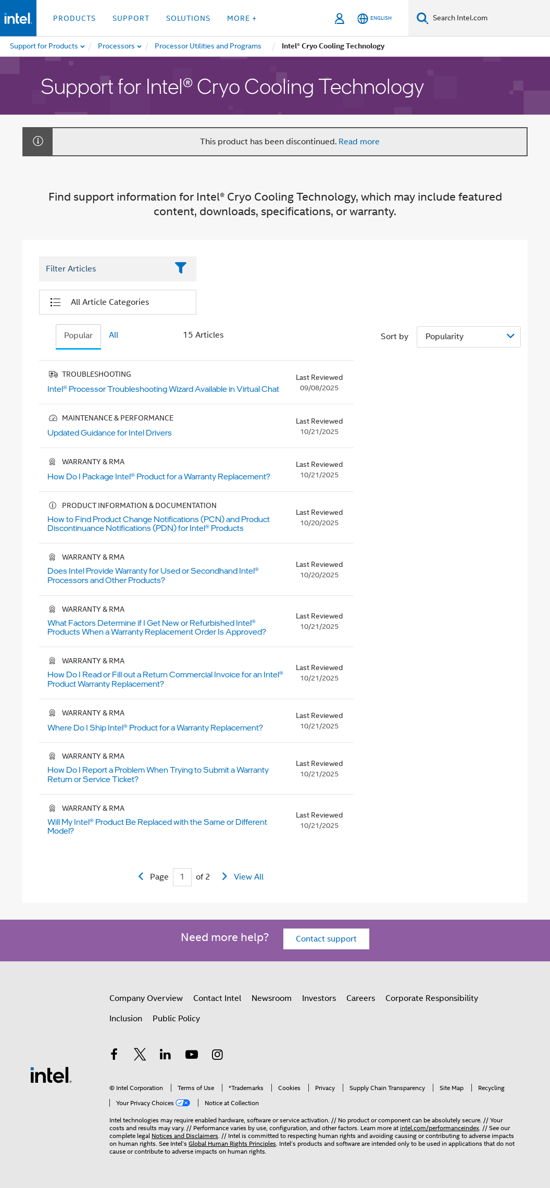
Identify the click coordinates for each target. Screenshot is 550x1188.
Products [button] (74, 18)
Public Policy (176, 1018)
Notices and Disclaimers (185, 1136)
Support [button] (131, 18)
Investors (319, 998)
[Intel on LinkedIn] (165, 1056)
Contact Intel (217, 998)
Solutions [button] (188, 18)
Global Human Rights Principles (232, 1143)
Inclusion (125, 1018)
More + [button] (242, 18)
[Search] (423, 17)
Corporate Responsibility (431, 998)
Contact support (326, 939)
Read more (359, 142)
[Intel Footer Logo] (51, 1074)
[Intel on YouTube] (192, 1056)
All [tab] (113, 335)
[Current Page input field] (182, 877)
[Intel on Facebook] (114, 1056)
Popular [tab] (78, 335)
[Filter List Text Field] (103, 269)
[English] (374, 18)
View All (249, 877)
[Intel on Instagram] (217, 1056)
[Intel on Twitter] (140, 1056)
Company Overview (146, 998)
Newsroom (272, 998)
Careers (360, 998)
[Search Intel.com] (489, 18)
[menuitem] (117, 46)
